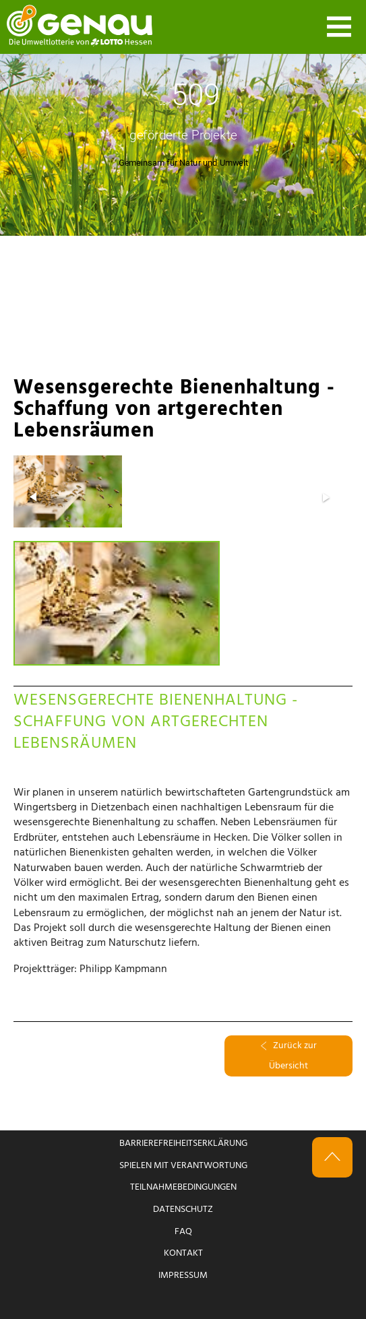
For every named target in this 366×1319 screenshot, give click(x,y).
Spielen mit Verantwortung (183, 1165)
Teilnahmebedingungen (183, 1187)
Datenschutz (183, 1209)
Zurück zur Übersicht (289, 1056)
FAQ (183, 1232)
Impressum (183, 1275)
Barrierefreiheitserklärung (183, 1143)
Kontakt (183, 1253)
